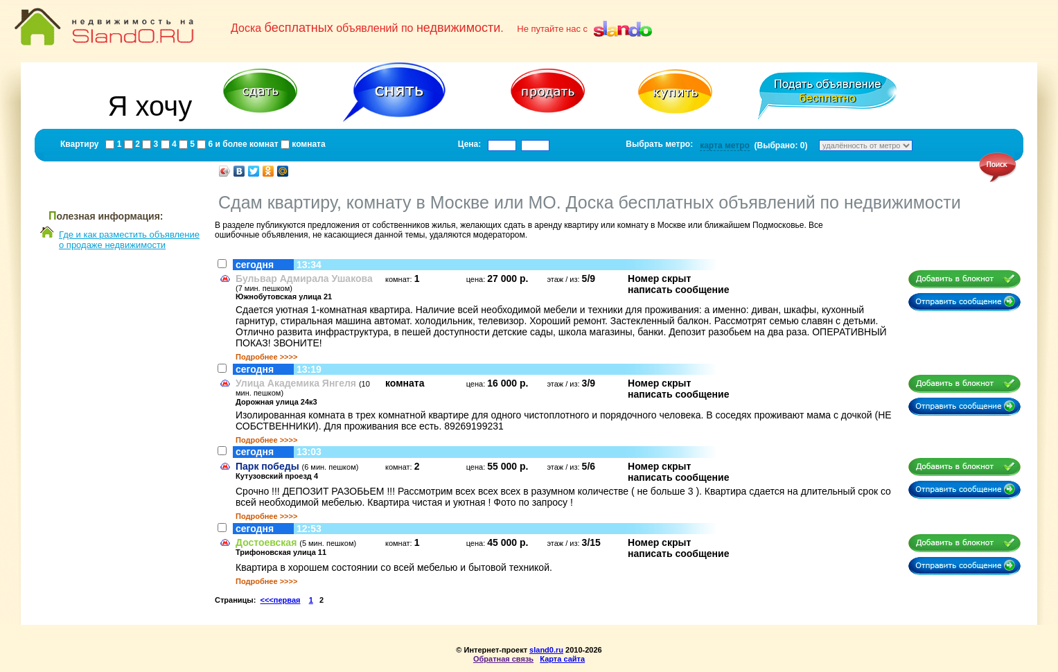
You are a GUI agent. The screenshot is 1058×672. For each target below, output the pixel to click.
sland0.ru (546, 650)
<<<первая (281, 600)
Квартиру (79, 144)
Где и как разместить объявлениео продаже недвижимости (129, 239)
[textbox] (502, 145)
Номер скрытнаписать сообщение (678, 284)
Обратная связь (503, 659)
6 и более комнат (242, 144)
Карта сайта (562, 659)
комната (308, 144)
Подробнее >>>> (266, 357)
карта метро (725, 145)
